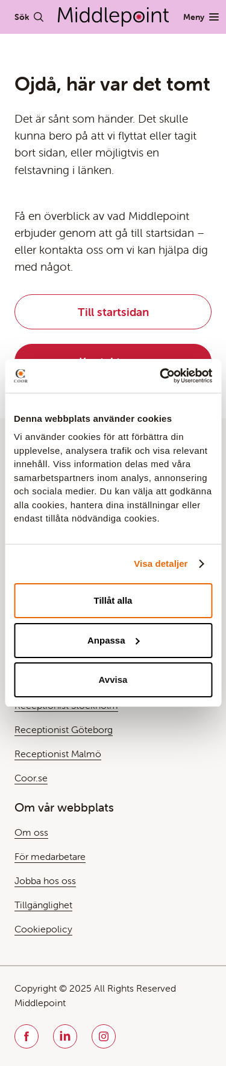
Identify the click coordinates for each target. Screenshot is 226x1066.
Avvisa (113, 679)
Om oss (31, 832)
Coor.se (31, 778)
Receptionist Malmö (57, 754)
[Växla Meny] (201, 16)
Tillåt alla (113, 600)
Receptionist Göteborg (63, 729)
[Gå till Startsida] (113, 17)
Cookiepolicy (43, 929)
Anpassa (113, 640)
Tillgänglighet (43, 905)
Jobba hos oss (45, 880)
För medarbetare (50, 856)
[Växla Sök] (28, 16)
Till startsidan (113, 312)
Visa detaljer (160, 563)
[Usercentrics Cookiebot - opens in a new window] (161, 376)
